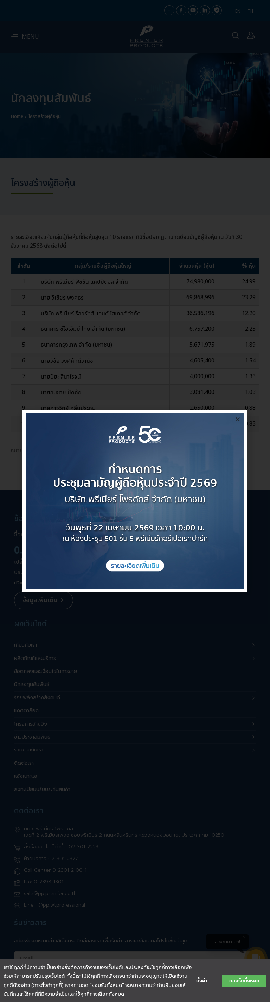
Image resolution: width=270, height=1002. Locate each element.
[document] (135, 501)
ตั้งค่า (201, 980)
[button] (237, 419)
